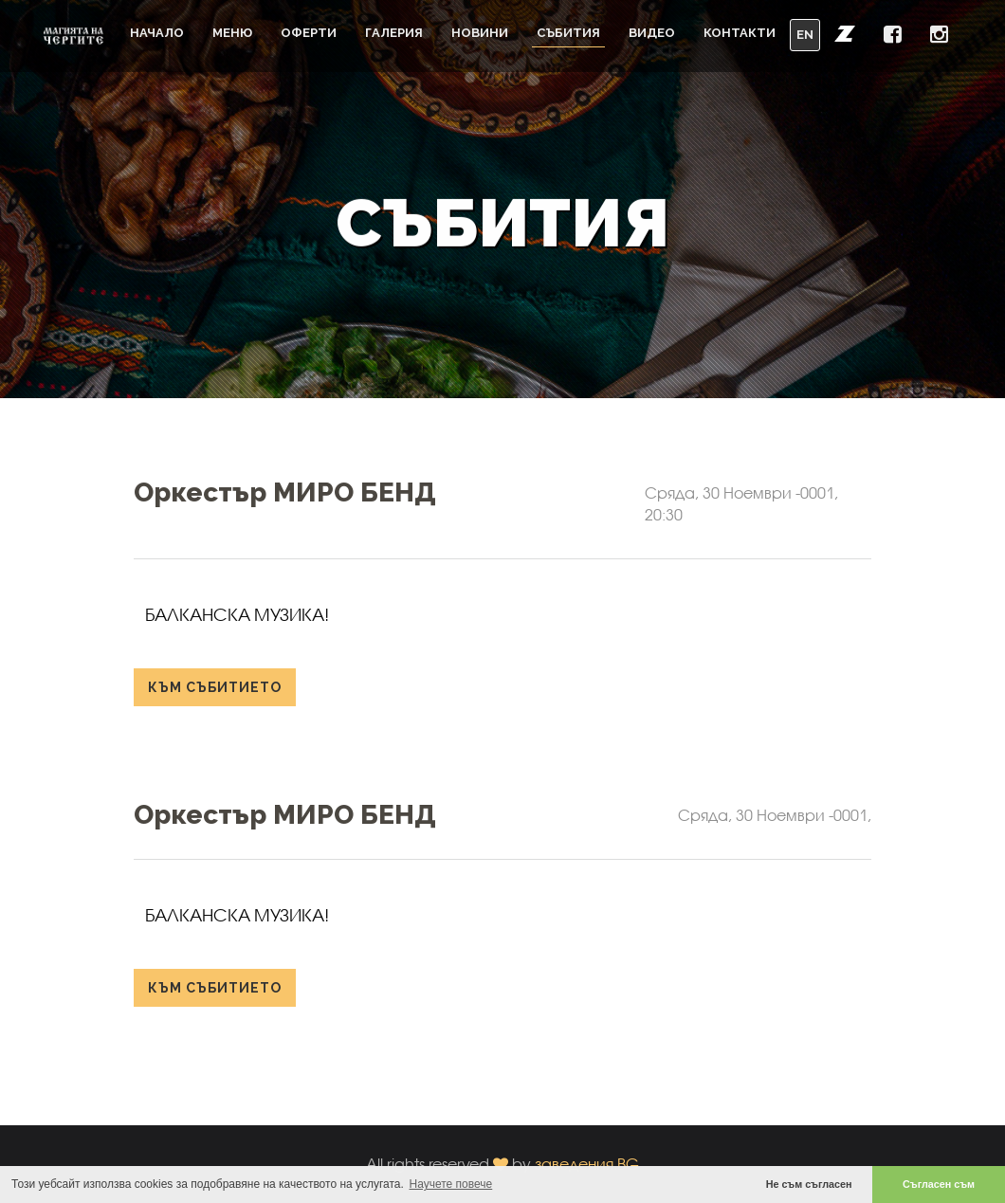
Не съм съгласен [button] (809, 1184)
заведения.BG (587, 1164)
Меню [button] (232, 33)
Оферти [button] (309, 33)
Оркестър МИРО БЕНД (285, 492)
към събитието (215, 687)
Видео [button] (652, 33)
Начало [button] (157, 33)
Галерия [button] (394, 33)
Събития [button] (568, 33)
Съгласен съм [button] (939, 1184)
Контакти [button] (740, 33)
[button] (844, 33)
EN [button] (804, 34)
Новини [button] (479, 33)
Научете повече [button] (451, 1184)
